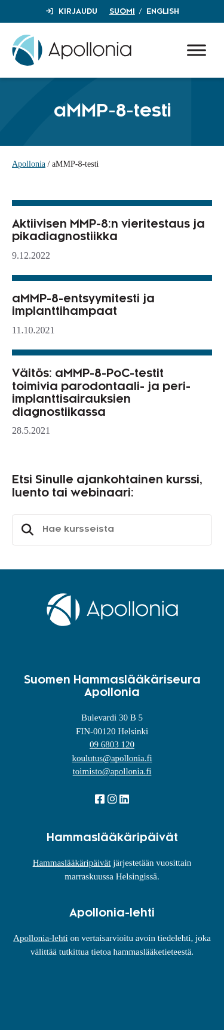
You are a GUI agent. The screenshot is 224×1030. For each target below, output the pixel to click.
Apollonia (28, 164)
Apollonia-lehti (40, 938)
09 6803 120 (112, 744)
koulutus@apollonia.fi (112, 758)
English (162, 11)
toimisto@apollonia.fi (112, 771)
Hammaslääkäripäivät (72, 862)
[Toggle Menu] (196, 50)
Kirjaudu (78, 11)
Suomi (122, 11)
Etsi (25, 529)
